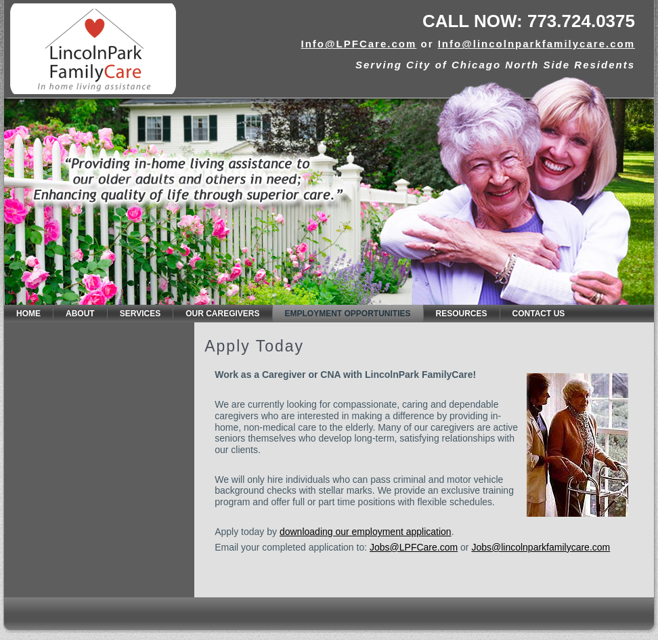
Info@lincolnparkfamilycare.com (536, 43)
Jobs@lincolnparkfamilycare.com (540, 547)
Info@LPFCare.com (358, 43)
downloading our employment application (366, 531)
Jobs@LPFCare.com (414, 547)
